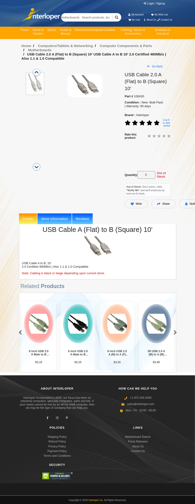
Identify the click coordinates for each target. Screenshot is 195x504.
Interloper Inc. (95, 500)
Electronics (82, 30)
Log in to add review (166, 122)
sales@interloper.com (140, 404)
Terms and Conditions (57, 455)
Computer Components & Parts (126, 46)
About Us (149, 19)
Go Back (155, 66)
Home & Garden (38, 31)
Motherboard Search (138, 436)
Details (28, 219)
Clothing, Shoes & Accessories (133, 31)
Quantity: (130, 175)
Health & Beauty (65, 31)
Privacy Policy (57, 446)
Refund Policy (57, 441)
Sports (51, 30)
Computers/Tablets (102, 30)
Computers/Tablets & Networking (65, 46)
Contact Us (164, 19)
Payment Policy (57, 451)
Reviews (82, 219)
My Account (135, 14)
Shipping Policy (57, 436)
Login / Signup (154, 3)
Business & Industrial (162, 31)
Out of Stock (161, 175)
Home (26, 46)
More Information (54, 219)
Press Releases (138, 441)
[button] (173, 332)
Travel (24, 30)
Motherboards (70, 17)
